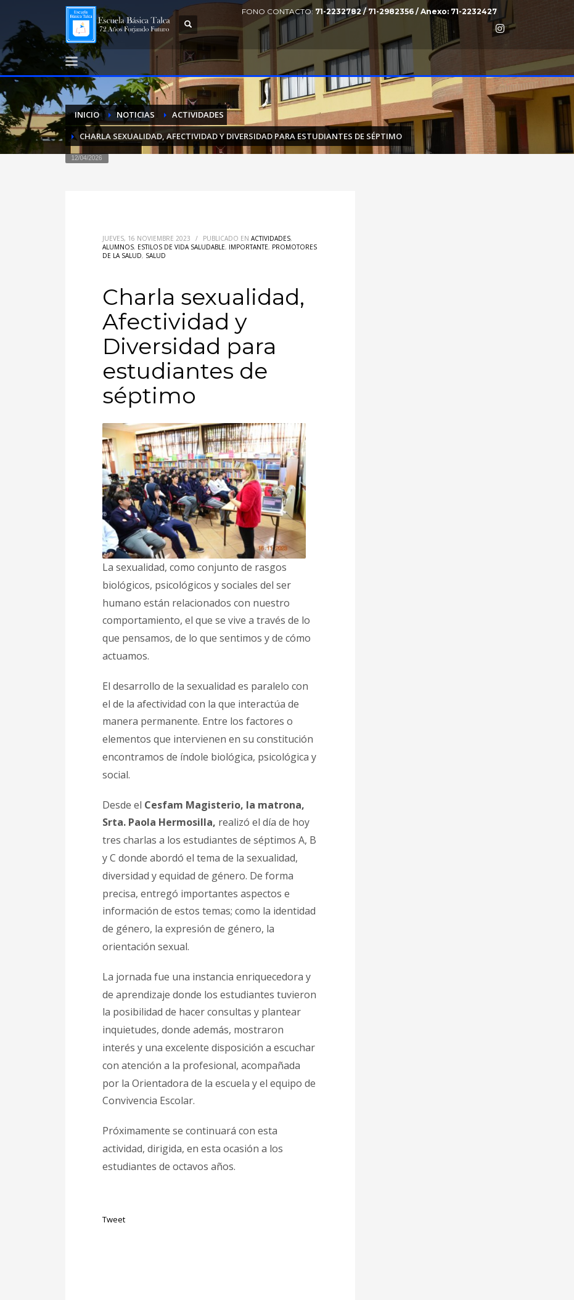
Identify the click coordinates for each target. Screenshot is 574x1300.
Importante (248, 247)
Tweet (113, 1219)
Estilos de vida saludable (181, 247)
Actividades (270, 238)
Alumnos (118, 247)
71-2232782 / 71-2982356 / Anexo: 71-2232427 (406, 11)
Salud (156, 255)
